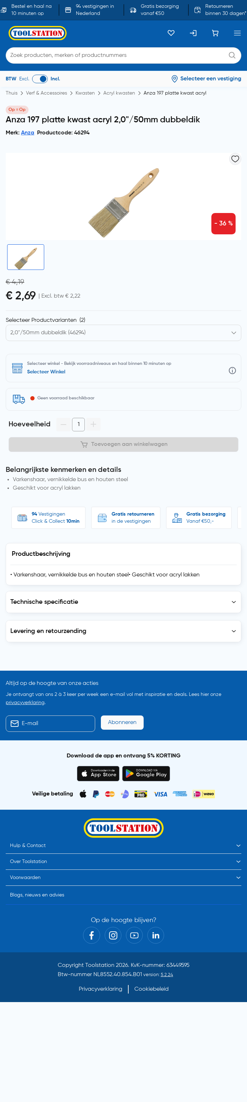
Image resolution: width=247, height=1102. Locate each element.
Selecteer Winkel (46, 371)
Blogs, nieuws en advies (37, 895)
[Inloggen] (193, 33)
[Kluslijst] (171, 33)
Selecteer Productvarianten (45, 320)
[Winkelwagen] (215, 33)
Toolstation (99, 965)
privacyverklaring (25, 702)
